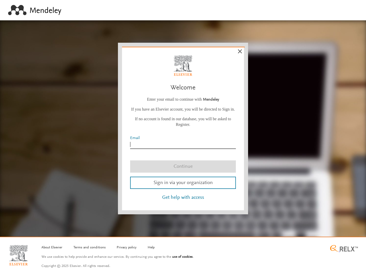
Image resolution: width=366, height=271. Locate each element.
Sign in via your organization (183, 182)
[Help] (151, 248)
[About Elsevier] (51, 248)
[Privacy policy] (126, 248)
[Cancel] (240, 51)
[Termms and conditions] (89, 248)
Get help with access (183, 197)
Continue (183, 166)
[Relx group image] (344, 249)
